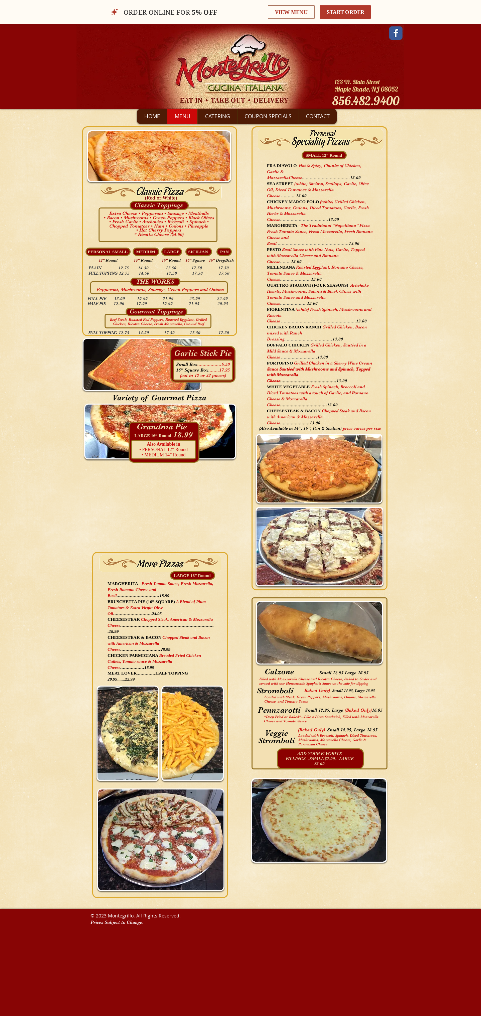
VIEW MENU (291, 12)
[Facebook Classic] (396, 33)
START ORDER (345, 12)
